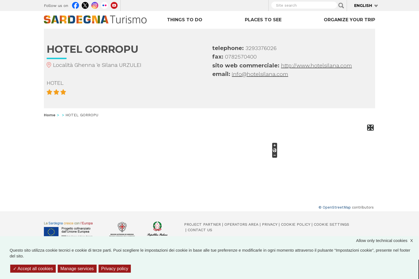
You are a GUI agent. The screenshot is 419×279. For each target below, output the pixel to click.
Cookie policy (295, 224)
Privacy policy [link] (114, 268)
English (363, 5)
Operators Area (241, 224)
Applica (341, 5)
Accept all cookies (33, 268)
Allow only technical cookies (387, 240)
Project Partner (202, 224)
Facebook (75, 4)
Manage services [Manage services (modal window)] (77, 268)
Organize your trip (349, 19)
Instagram (94, 4)
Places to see (263, 19)
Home (49, 115)
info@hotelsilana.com (260, 74)
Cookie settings (331, 224)
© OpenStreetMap (335, 207)
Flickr (104, 4)
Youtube (114, 4)
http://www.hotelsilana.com (316, 65)
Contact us (200, 230)
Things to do (184, 19)
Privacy (269, 224)
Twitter (85, 4)
